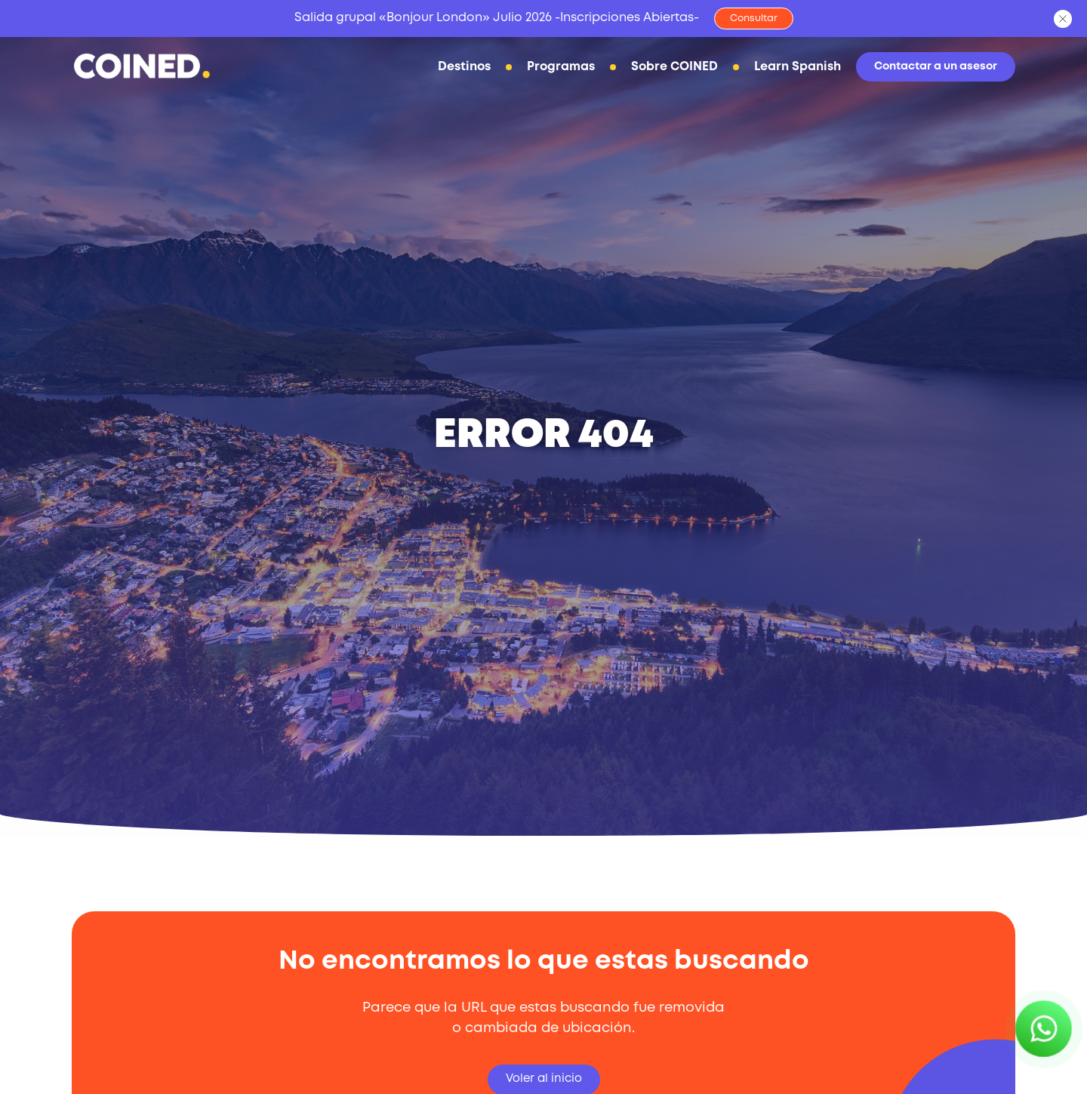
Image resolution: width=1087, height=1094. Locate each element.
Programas (546, 69)
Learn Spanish (783, 69)
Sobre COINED (660, 69)
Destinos (449, 69)
